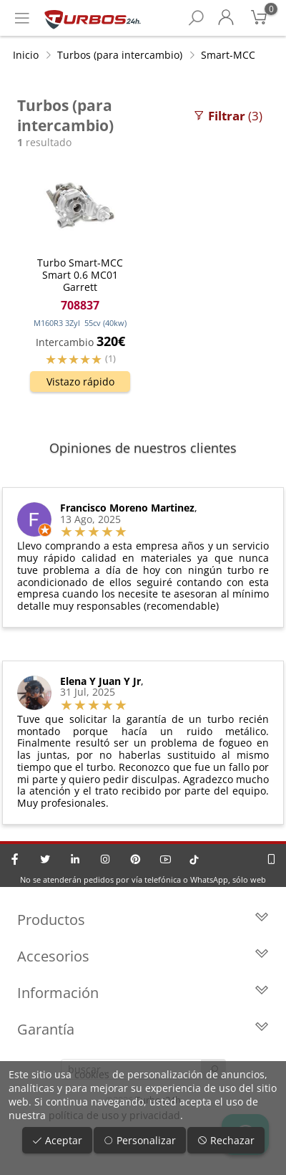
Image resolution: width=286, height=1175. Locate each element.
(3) (227, 115)
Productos (143, 919)
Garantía (143, 1029)
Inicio (26, 55)
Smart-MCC (228, 55)
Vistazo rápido (80, 381)
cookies (91, 1074)
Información (143, 992)
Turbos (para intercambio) (119, 55)
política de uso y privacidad (114, 1115)
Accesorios (143, 956)
